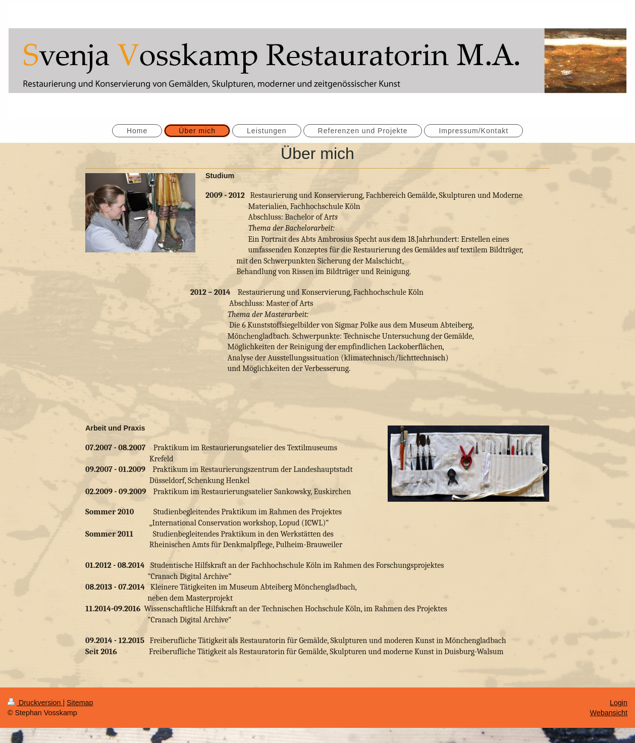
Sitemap (80, 703)
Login (618, 703)
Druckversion (35, 703)
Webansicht (608, 713)
